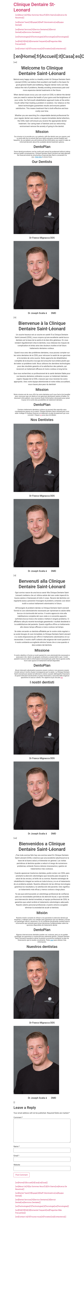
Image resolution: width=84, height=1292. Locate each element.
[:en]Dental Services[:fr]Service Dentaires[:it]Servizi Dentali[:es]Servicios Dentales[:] (35, 30)
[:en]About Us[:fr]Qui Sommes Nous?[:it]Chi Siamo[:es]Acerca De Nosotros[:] (41, 16)
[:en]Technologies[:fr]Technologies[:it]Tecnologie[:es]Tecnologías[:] (42, 37)
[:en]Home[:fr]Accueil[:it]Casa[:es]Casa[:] (31, 1183)
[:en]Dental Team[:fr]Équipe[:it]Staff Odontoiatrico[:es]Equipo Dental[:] (39, 23)
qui (62, 677)
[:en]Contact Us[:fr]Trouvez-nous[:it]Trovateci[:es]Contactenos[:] (40, 49)
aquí (51, 940)
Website (17, 1165)
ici (41, 415)
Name (17, 1146)
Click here (38, 157)
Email (16, 1156)
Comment (18, 1117)
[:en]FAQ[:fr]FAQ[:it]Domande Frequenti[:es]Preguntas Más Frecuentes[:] (38, 42)
